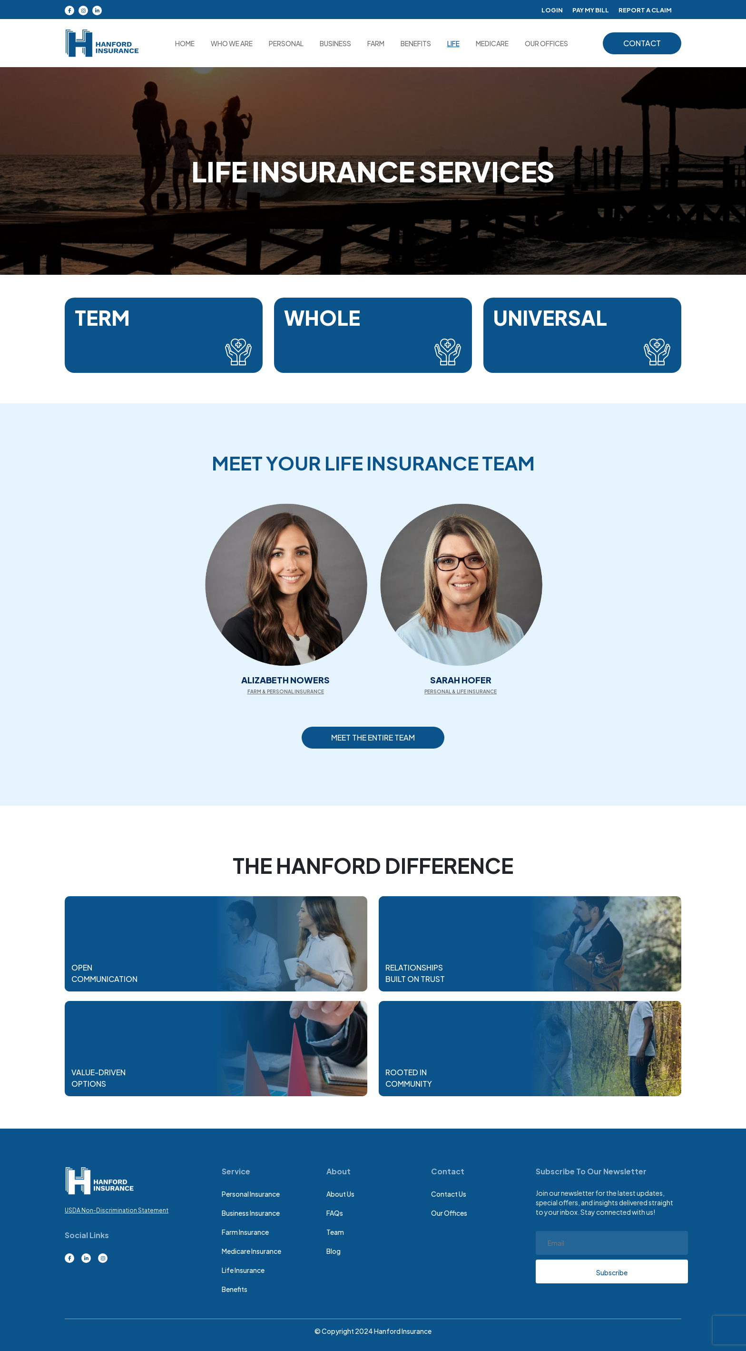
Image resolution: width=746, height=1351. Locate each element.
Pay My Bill (585, 9)
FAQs (334, 1213)
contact (642, 43)
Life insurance (243, 1270)
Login (544, 9)
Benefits (416, 43)
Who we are (232, 43)
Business (335, 43)
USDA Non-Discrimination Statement (116, 1210)
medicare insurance (251, 1251)
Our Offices (449, 1213)
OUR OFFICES (546, 43)
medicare (492, 43)
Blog (333, 1251)
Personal (286, 43)
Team (335, 1232)
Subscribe (612, 1272)
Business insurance (251, 1213)
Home (185, 43)
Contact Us (448, 1194)
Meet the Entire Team (373, 737)
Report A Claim (643, 9)
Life (453, 43)
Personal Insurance (251, 1194)
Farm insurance (245, 1232)
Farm (375, 43)
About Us (340, 1194)
